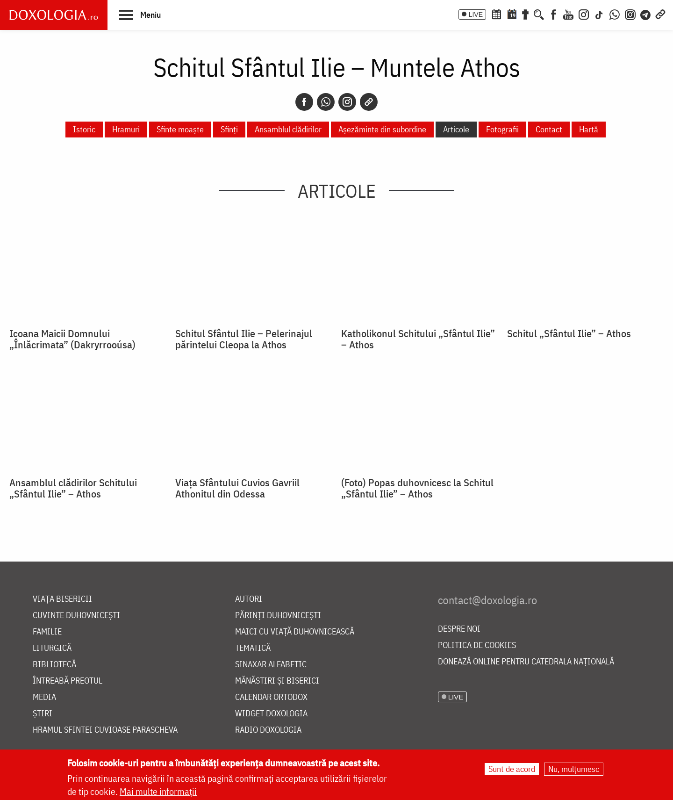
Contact (549, 129)
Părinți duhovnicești (278, 615)
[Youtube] (568, 13)
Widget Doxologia (271, 714)
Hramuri (126, 129)
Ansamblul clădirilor (288, 129)
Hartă (588, 129)
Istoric (84, 129)
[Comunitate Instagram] (630, 13)
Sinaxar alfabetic (271, 665)
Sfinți (229, 129)
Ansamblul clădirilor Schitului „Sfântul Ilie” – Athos (73, 488)
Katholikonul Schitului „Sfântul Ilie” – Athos (418, 339)
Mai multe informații (158, 791)
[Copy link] (369, 102)
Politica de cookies (477, 645)
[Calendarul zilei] (511, 13)
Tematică (253, 648)
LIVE (476, 14)
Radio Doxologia (268, 730)
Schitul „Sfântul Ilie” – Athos (569, 333)
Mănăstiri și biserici (277, 681)
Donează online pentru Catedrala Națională (526, 662)
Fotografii (502, 129)
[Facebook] (553, 13)
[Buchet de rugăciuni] (525, 13)
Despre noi (459, 629)
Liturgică (52, 648)
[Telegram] (645, 13)
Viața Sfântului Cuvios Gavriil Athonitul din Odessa (237, 488)
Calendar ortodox (271, 697)
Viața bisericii (62, 599)
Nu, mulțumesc (573, 769)
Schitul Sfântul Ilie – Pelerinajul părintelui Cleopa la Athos (243, 339)
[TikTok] (599, 13)
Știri (42, 714)
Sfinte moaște (180, 129)
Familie (47, 632)
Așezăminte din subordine (382, 129)
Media (44, 697)
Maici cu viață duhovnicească (294, 632)
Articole (456, 129)
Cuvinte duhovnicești (76, 615)
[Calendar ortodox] (496, 13)
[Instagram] (583, 13)
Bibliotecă (54, 665)
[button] (140, 14)
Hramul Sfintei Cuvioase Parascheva (105, 730)
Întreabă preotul (67, 681)
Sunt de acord (511, 769)
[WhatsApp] (614, 13)
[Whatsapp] (326, 102)
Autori (248, 599)
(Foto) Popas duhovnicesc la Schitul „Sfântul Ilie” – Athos (417, 488)
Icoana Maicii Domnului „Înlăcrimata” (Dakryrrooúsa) (72, 339)
